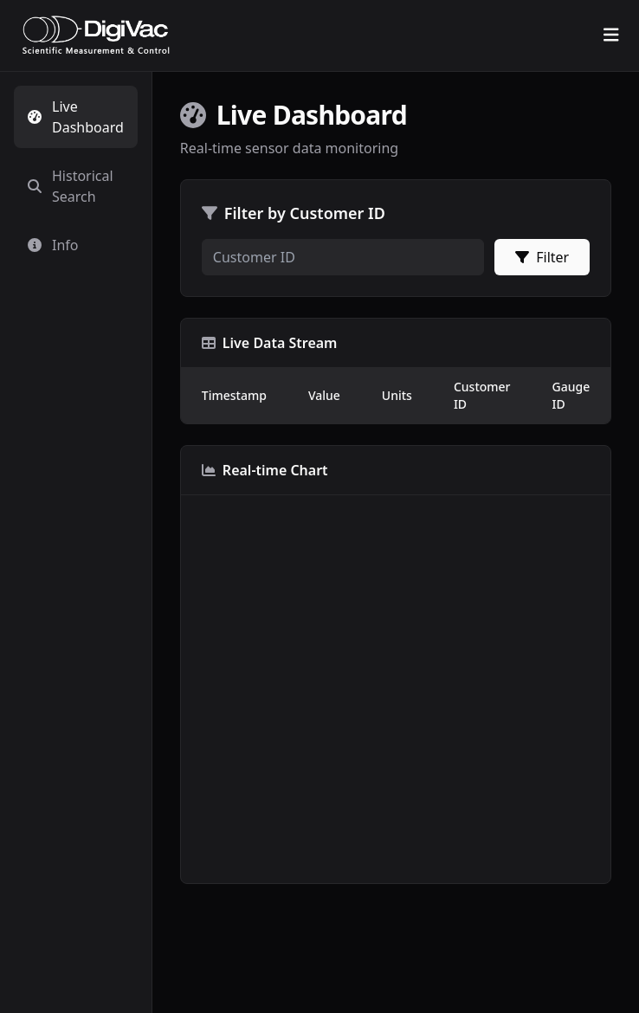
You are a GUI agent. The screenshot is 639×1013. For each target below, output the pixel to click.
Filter (542, 257)
